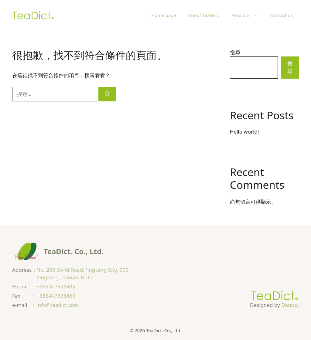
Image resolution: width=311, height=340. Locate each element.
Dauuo (289, 304)
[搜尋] (107, 94)
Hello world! (244, 131)
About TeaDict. (203, 15)
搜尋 (235, 52)
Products (247, 15)
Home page (163, 15)
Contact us (281, 15)
